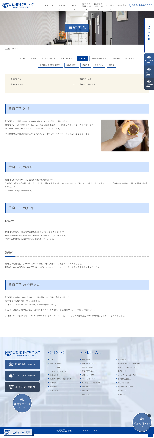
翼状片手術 (126, 374)
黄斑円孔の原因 (18, 87)
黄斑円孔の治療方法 (89, 87)
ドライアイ (104, 66)
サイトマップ (56, 394)
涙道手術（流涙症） (95, 374)
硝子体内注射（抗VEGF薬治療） (135, 367)
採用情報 (54, 386)
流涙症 (118, 66)
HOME (53, 363)
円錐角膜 (88, 66)
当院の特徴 (55, 378)
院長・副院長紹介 (58, 367)
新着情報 (54, 390)
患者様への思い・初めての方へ (64, 382)
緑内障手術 (126, 363)
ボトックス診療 (94, 378)
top (150, 434)
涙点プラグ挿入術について (133, 370)
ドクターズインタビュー (61, 374)
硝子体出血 (140, 58)
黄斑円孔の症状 (86, 81)
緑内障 (24, 58)
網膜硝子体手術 (94, 370)
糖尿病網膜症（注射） (103, 58)
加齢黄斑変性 (70, 66)
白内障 (12, 58)
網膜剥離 (124, 58)
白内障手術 (92, 363)
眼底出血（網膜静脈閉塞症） (45, 66)
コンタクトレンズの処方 (132, 378)
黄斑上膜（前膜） (65, 58)
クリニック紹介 (57, 370)
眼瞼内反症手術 (94, 367)
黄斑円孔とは (17, 81)
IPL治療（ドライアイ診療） (99, 386)
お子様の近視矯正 (42, 58)
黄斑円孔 (83, 58)
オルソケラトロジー (96, 382)
